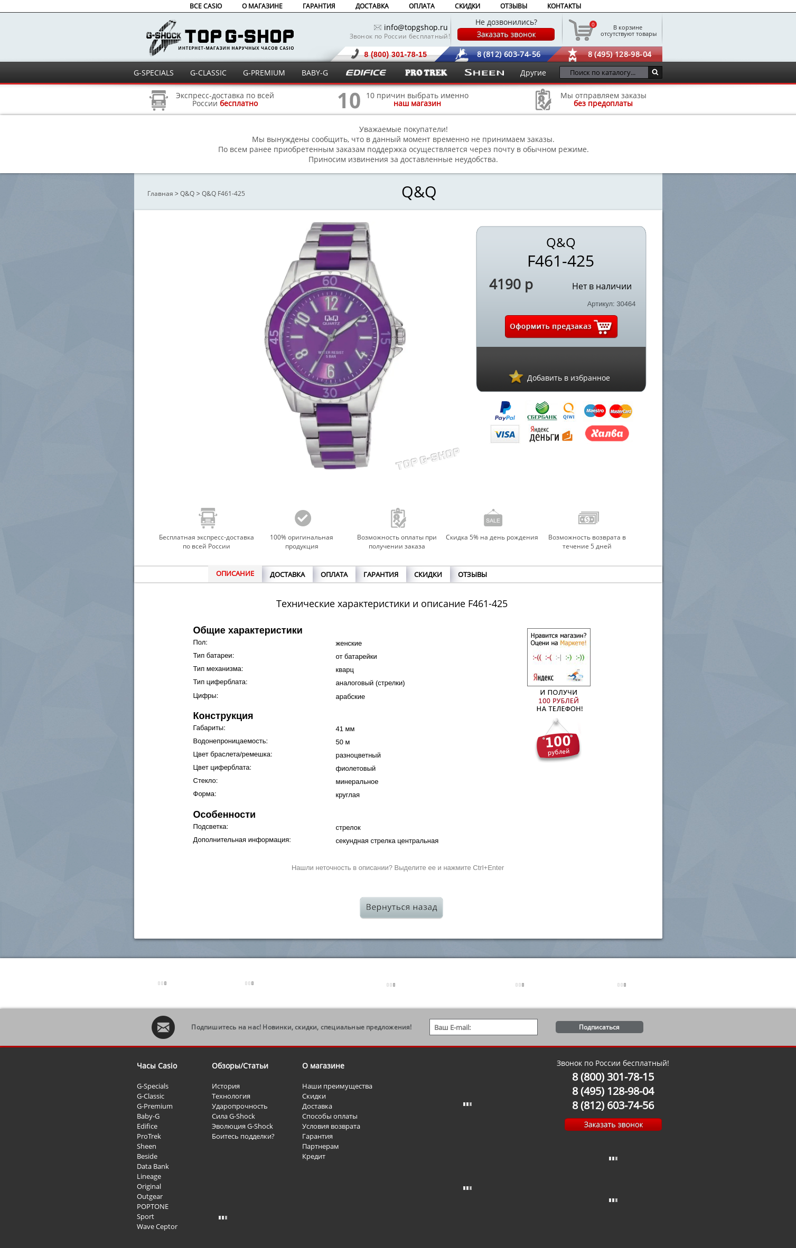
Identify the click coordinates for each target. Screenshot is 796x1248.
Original (149, 1186)
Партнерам (320, 1146)
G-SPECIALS (154, 73)
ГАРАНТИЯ (319, 6)
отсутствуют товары (628, 30)
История (226, 1086)
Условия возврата (331, 1126)
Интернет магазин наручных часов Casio (220, 37)
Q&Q (187, 193)
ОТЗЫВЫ (513, 6)
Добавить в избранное (568, 378)
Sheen (146, 1146)
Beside (147, 1156)
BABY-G (315, 73)
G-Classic (150, 1096)
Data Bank (153, 1166)
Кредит (313, 1156)
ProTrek (149, 1136)
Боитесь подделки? (243, 1136)
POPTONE (152, 1206)
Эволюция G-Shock (242, 1126)
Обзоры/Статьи (240, 1066)
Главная (160, 193)
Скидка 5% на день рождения (492, 537)
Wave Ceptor (157, 1226)
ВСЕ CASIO (206, 6)
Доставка (317, 1106)
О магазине (323, 1066)
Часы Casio (157, 1066)
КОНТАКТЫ (564, 6)
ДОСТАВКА (372, 6)
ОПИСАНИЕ (235, 573)
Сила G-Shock (233, 1116)
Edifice (147, 1126)
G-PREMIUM (264, 73)
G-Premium (155, 1106)
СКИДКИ (467, 6)
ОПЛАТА (422, 6)
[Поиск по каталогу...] (606, 72)
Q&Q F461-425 (223, 193)
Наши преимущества (337, 1086)
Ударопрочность (240, 1106)
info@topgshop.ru (416, 27)
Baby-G (148, 1116)
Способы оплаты (330, 1116)
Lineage (149, 1176)
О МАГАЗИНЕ (262, 6)
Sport (145, 1216)
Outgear (150, 1196)
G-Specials (152, 1086)
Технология (231, 1096)
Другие (533, 73)
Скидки (314, 1096)
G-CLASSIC (208, 73)
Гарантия (317, 1136)
